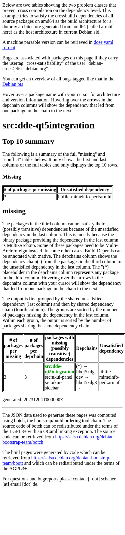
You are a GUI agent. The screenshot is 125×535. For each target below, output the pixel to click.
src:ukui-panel (58, 377)
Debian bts (12, 84)
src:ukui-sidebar (53, 385)
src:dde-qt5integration (48, 125)
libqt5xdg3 (86, 382)
